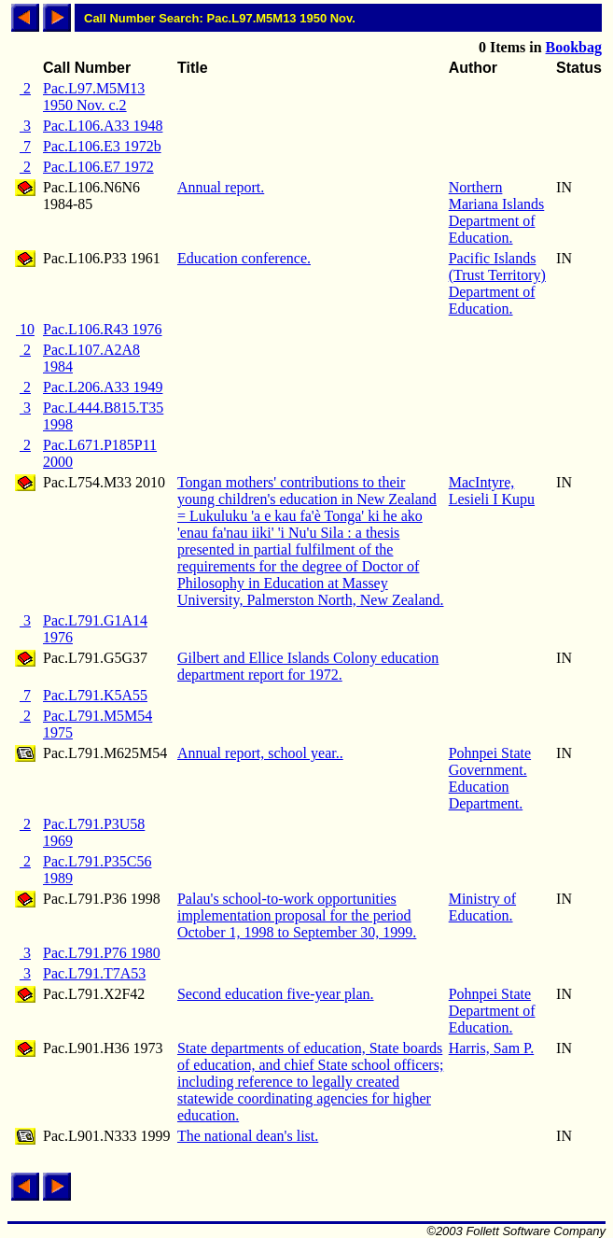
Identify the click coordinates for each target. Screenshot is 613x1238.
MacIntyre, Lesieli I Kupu (492, 490)
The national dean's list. (247, 1136)
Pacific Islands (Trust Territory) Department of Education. (497, 283)
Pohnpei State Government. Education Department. (490, 778)
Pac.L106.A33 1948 (102, 126)
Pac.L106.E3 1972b (102, 146)
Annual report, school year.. (260, 753)
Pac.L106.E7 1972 (98, 167)
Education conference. (244, 258)
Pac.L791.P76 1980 (101, 953)
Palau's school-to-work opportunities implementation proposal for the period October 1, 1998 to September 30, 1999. (296, 915)
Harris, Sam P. (492, 1048)
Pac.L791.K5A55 (95, 695)
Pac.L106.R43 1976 (102, 329)
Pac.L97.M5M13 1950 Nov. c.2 (94, 96)
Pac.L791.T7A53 (94, 973)
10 (25, 329)
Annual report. (220, 187)
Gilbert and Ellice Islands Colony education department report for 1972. (308, 666)
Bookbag (574, 47)
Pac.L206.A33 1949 (102, 387)
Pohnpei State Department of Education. (492, 1010)
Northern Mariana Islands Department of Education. (497, 212)
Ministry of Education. (482, 907)
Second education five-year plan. (275, 994)
